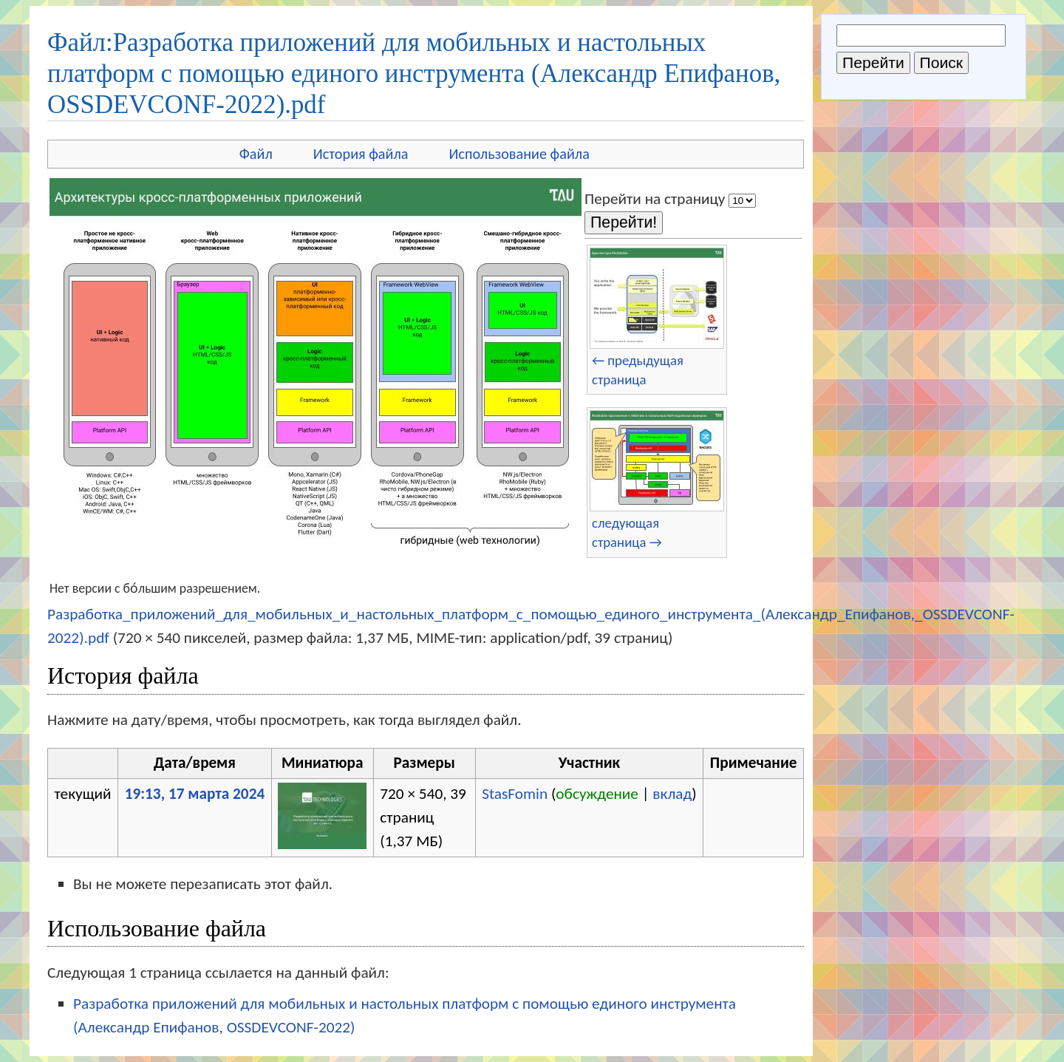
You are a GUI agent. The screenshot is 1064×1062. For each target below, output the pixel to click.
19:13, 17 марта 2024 (195, 793)
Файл (256, 154)
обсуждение (597, 793)
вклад (672, 793)
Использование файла (519, 154)
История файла (361, 154)
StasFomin (515, 793)
